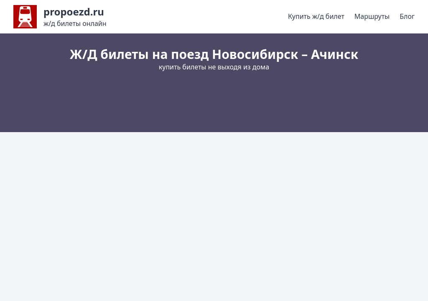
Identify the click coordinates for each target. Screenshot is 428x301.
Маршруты (372, 16)
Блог (407, 16)
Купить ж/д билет (316, 16)
